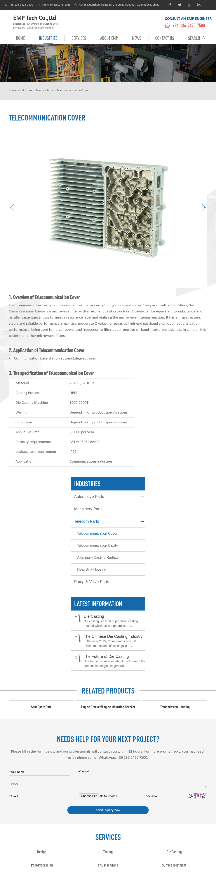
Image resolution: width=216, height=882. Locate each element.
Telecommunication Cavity (97, 545)
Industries (48, 38)
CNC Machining (108, 865)
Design (41, 852)
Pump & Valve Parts (109, 582)
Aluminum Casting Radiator (98, 557)
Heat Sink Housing (91, 569)
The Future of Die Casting (106, 656)
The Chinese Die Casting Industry (113, 636)
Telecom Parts (44, 90)
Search (197, 38)
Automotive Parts (109, 497)
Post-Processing (42, 865)
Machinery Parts (109, 509)
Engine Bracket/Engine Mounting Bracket (108, 707)
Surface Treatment (174, 865)
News (136, 38)
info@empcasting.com (53, 5)
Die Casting (94, 616)
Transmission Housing (175, 707)
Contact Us (164, 38)
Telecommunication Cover (72, 90)
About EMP (109, 38)
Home (20, 38)
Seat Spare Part (41, 707)
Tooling (108, 852)
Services (78, 38)
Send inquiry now (108, 810)
